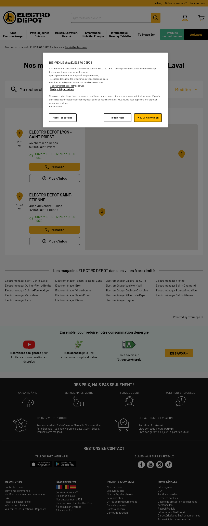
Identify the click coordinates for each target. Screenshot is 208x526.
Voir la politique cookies (62, 89)
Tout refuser (117, 117)
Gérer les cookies (62, 117)
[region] (105, 90)
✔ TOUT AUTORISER (148, 117)
